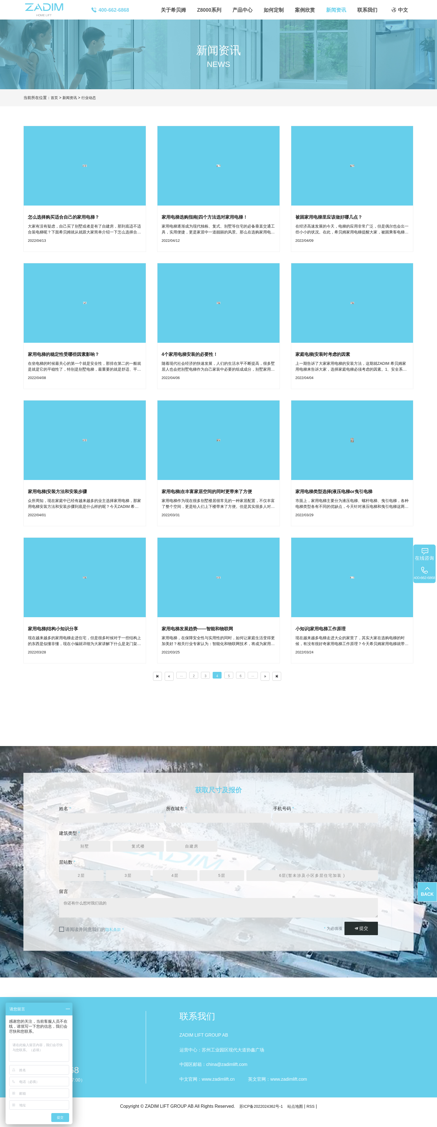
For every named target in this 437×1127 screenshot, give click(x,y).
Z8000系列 (209, 10)
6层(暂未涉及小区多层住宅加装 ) (312, 884)
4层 (175, 884)
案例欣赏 (305, 10)
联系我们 (367, 10)
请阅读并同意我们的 (95, 941)
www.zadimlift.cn (218, 1091)
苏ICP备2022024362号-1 (259, 1118)
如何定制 (274, 10)
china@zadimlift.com (226, 1076)
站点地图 (298, 1118)
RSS (314, 1118)
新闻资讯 (336, 10)
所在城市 (176, 815)
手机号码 (283, 815)
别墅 (85, 854)
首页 (55, 97)
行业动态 (91, 97)
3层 (128, 884)
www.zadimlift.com (288, 1091)
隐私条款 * (115, 941)
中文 (403, 10)
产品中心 (242, 10)
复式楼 (138, 854)
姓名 (65, 815)
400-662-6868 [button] (110, 10)
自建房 (191, 854)
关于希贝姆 (173, 10)
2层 (81, 884)
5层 (222, 884)
